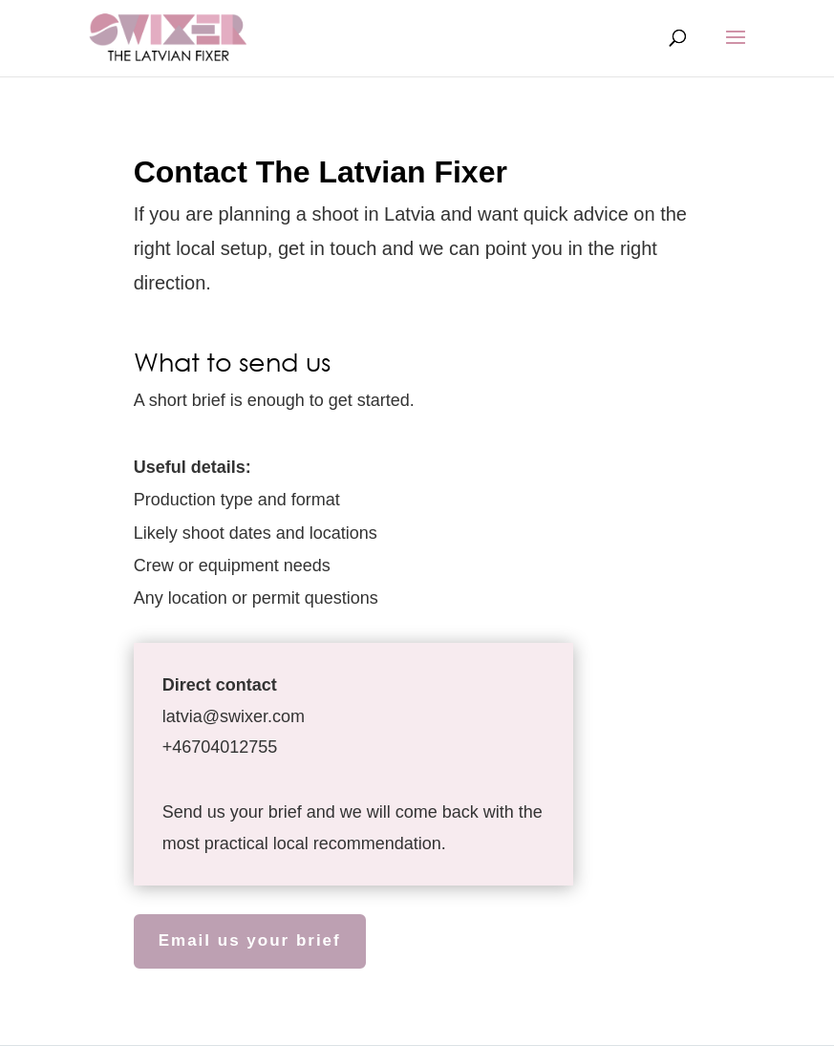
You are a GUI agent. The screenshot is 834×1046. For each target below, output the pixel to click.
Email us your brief (250, 940)
